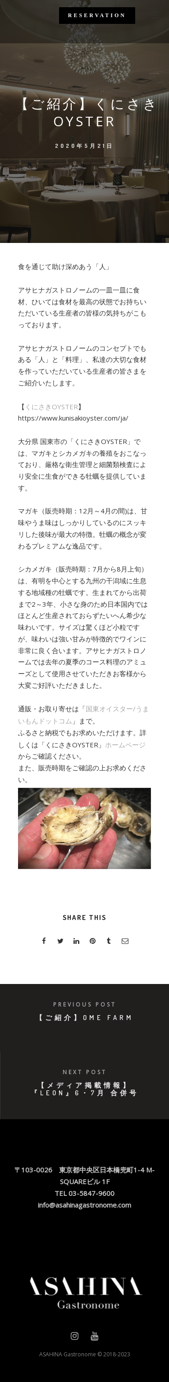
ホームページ (125, 744)
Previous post (84, 1004)
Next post (85, 1072)
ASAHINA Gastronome (67, 1354)
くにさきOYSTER (51, 406)
